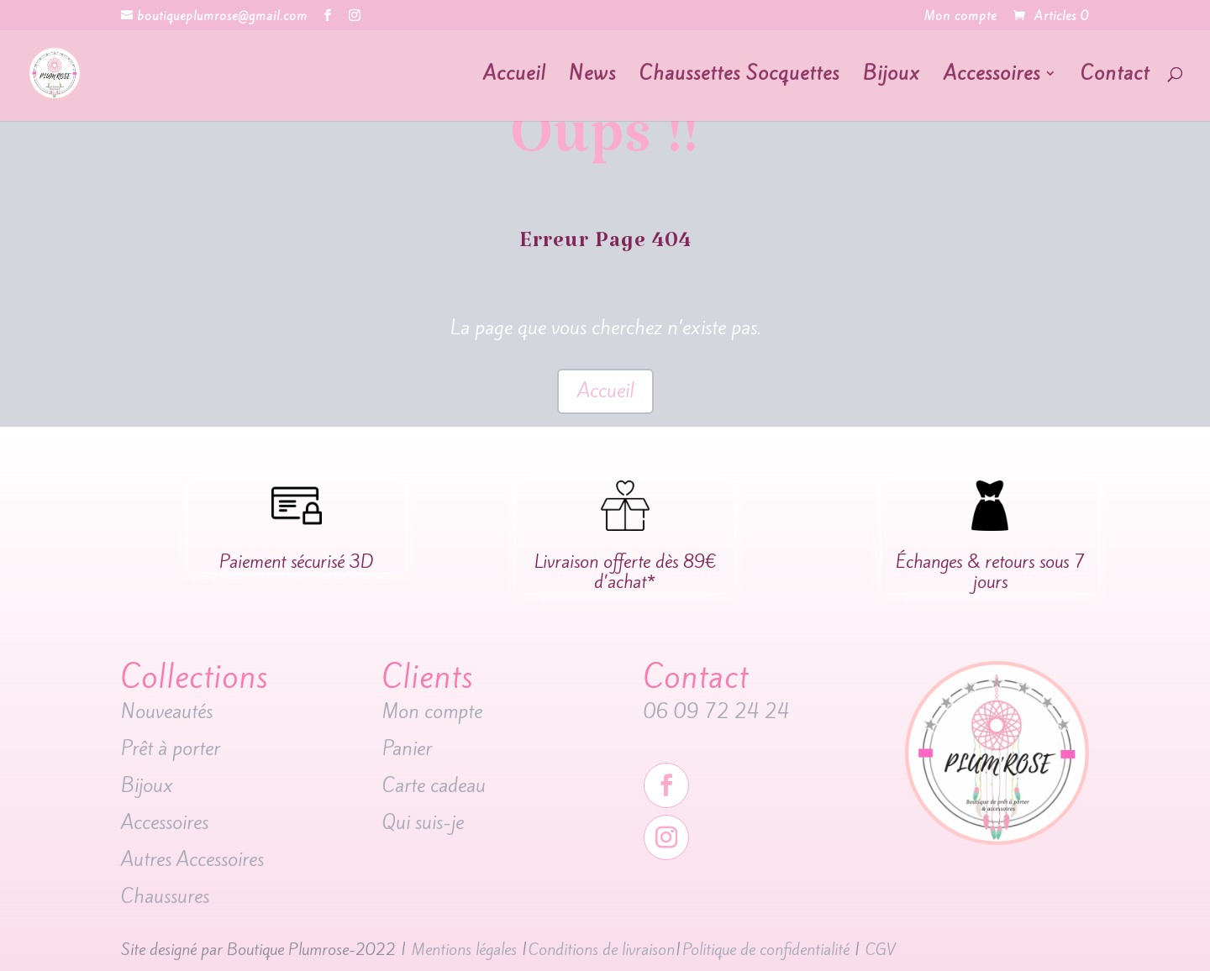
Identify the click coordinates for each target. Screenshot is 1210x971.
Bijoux (891, 77)
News (592, 77)
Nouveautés (169, 711)
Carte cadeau (436, 785)
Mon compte (960, 17)
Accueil (514, 77)
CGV (880, 949)
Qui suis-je (423, 822)
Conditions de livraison (602, 949)
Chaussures (165, 896)
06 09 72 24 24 (717, 711)
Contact (1115, 77)
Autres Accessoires (195, 859)
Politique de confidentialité (766, 949)
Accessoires (992, 77)
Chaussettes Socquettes (739, 77)
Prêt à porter (170, 748)
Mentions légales (464, 949)
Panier (407, 748)
